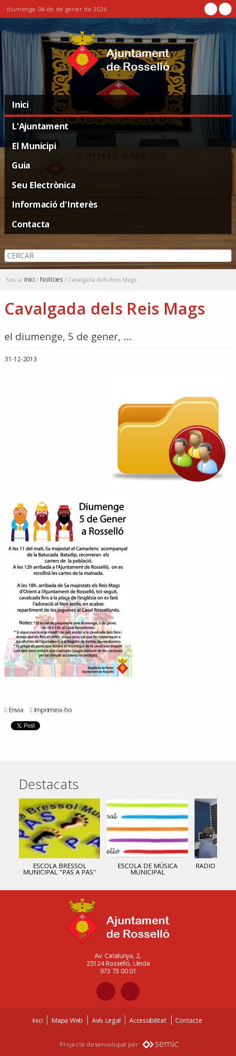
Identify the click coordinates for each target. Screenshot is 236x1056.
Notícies (51, 279)
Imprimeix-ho (53, 709)
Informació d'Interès (55, 204)
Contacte (188, 1020)
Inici (20, 104)
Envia (16, 709)
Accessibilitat (148, 1020)
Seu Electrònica (43, 185)
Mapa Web (67, 1020)
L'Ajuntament (40, 126)
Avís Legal (106, 1020)
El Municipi (34, 146)
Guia (21, 165)
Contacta (31, 224)
